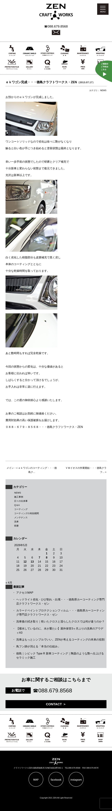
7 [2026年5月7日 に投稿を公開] (39, 557)
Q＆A (17, 505)
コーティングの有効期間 (26, 513)
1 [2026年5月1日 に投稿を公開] (46, 553)
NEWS (17, 492)
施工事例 (18, 497)
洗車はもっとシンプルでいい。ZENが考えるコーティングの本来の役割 (60, 639)
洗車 (16, 521)
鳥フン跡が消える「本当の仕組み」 (38, 646)
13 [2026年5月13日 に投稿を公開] (32, 561)
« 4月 (9, 582)
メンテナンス (21, 517)
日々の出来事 (21, 501)
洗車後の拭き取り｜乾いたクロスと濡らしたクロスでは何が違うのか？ (60, 621)
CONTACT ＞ (56, 704)
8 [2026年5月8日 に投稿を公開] (46, 557)
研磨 (16, 525)
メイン (10, 468)
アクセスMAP (24, 592)
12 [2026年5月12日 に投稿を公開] (25, 561)
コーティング (21, 509)
